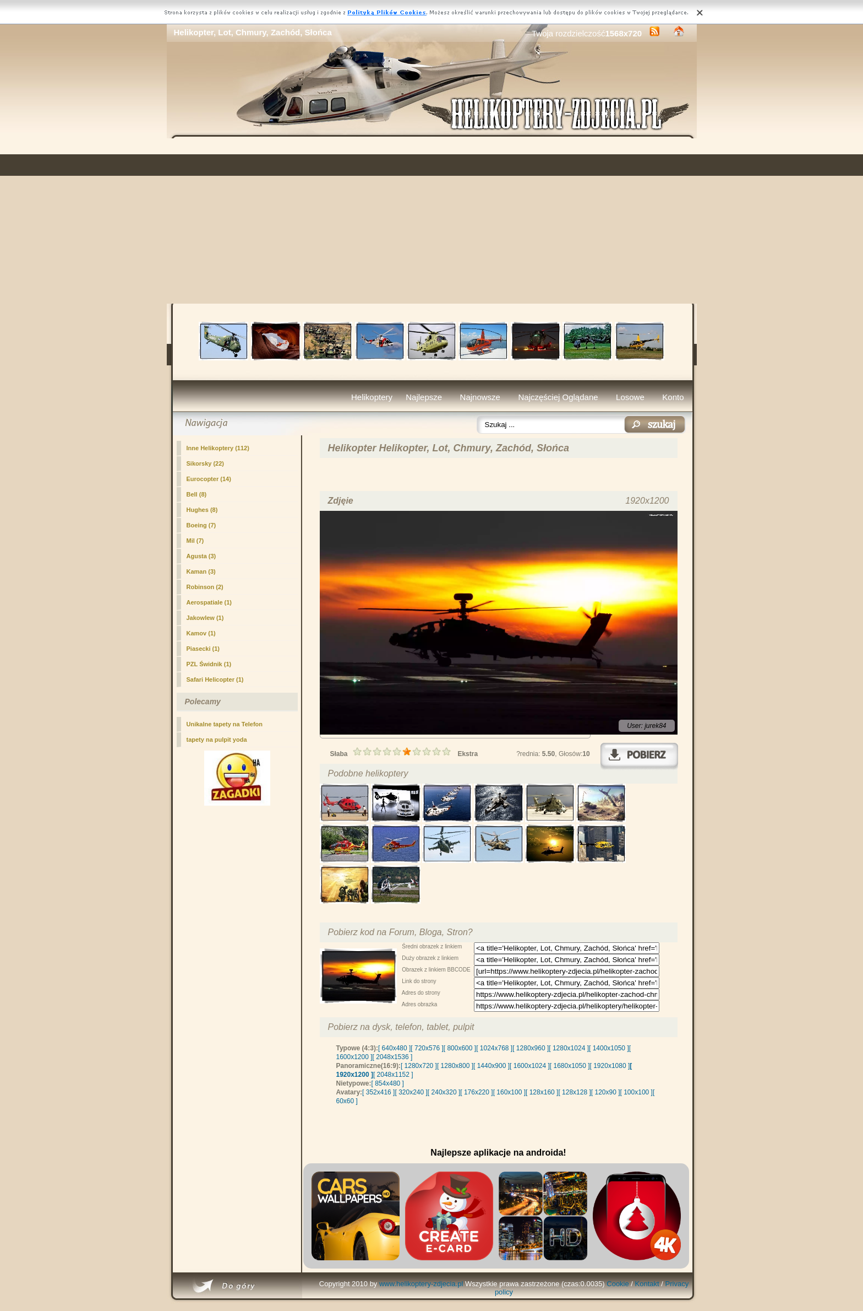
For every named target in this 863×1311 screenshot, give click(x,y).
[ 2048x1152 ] (393, 1074)
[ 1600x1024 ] (530, 1066)
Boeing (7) (201, 525)
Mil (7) (195, 540)
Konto (673, 397)
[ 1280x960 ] (530, 1048)
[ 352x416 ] (378, 1092)
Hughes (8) (202, 509)
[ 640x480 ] (394, 1048)
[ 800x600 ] (460, 1048)
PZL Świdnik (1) (209, 664)
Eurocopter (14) (209, 479)
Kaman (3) (201, 571)
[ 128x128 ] (574, 1092)
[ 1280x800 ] (455, 1066)
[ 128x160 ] (542, 1092)
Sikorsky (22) (205, 463)
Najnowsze (480, 397)
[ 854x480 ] (388, 1083)
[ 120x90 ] (605, 1092)
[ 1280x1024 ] (569, 1048)
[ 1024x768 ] (494, 1048)
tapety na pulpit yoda (217, 739)
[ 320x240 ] (411, 1092)
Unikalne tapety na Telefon (225, 724)
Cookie (618, 1284)
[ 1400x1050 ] (609, 1048)
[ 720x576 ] (427, 1048)
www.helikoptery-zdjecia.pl (421, 1284)
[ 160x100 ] (509, 1092)
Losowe (630, 397)
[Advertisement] (432, 221)
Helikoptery (371, 397)
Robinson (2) (205, 587)
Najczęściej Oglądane (558, 397)
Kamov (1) (201, 633)
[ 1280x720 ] (419, 1066)
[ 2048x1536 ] (393, 1057)
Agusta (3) (201, 556)
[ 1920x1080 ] (610, 1066)
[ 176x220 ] (476, 1092)
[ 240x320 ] (444, 1092)
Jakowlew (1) (205, 617)
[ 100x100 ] (636, 1092)
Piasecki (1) (203, 648)
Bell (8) (197, 494)
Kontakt (647, 1284)
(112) (218, 448)
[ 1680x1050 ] (570, 1066)
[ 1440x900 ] (491, 1066)
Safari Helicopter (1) (215, 679)
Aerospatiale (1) (209, 602)
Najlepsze (424, 397)
